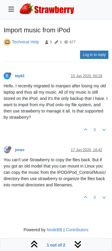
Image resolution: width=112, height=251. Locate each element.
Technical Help (25, 41)
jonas (19, 150)
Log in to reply (94, 55)
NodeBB (54, 229)
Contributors (77, 229)
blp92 (19, 76)
